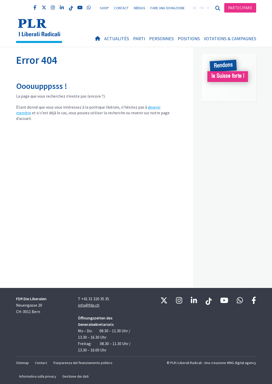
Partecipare (240, 7)
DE (195, 8)
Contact (121, 8)
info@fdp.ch (88, 305)
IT (208, 8)
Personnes (161, 38)
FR (202, 8)
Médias (140, 8)
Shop (104, 8)
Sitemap (22, 362)
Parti (139, 38)
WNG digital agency (241, 362)
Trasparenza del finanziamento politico (82, 362)
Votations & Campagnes (230, 38)
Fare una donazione (167, 8)
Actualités (116, 38)
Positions (189, 38)
